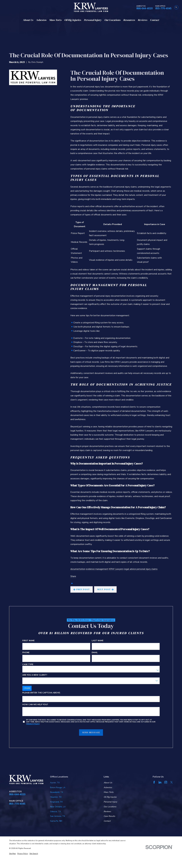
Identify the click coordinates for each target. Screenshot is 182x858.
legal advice (130, 569)
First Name (28, 641)
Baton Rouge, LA (57, 787)
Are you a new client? (34, 675)
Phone (25, 652)
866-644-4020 (144, 8)
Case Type (27, 664)
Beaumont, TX (56, 792)
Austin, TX (55, 782)
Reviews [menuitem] (142, 20)
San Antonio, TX (57, 816)
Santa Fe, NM (56, 821)
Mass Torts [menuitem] (55, 20)
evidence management (97, 569)
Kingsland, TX (56, 801)
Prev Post (81, 589)
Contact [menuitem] (154, 20)
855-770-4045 (163, 8)
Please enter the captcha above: (41, 693)
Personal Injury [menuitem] (93, 20)
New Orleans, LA (58, 806)
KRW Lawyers (116, 569)
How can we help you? (35, 705)
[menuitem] (12, 853)
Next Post (105, 589)
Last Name (97, 641)
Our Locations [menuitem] (112, 20)
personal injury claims (147, 569)
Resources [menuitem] (129, 20)
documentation (77, 569)
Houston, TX (55, 797)
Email (95, 652)
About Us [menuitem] (28, 20)
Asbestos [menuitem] (41, 20)
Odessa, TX (55, 811)
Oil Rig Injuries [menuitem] (72, 20)
